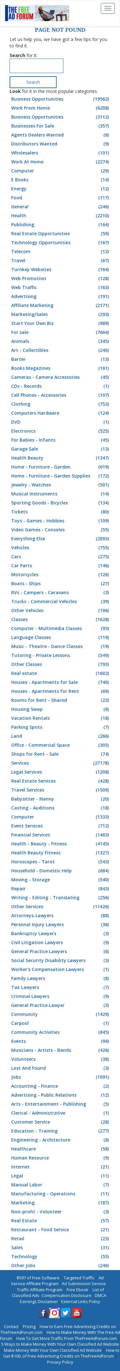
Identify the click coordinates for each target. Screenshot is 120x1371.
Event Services (60, 825)
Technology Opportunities (60, 242)
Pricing (29, 1326)
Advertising (60, 296)
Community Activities (60, 1032)
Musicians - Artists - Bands (60, 1050)
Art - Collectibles (60, 350)
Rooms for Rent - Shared (60, 700)
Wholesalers (60, 152)
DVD (60, 422)
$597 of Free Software (38, 1278)
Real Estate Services (60, 781)
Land (60, 736)
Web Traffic (60, 287)
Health (60, 215)
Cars (60, 556)
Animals (60, 341)
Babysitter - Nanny (60, 798)
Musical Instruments (60, 493)
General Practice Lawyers (60, 951)
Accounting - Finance (60, 1086)
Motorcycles (60, 574)
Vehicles (60, 547)
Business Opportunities (60, 99)
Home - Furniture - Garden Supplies (60, 475)
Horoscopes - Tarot (60, 861)
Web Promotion (60, 278)
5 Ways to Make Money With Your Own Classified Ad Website (60, 1344)
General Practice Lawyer (60, 1005)
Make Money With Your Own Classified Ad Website (53, 1350)
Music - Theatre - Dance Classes (60, 646)
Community (60, 1014)
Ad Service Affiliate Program (57, 1281)
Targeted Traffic (79, 1278)
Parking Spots (60, 727)
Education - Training (60, 1130)
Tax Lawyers (60, 987)
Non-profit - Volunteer (60, 1211)
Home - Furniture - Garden (60, 466)
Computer (60, 170)
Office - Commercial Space (60, 745)
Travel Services (60, 789)
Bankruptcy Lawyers (60, 933)
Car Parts (60, 565)
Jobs (60, 1077)
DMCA (100, 1295)
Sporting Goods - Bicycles (60, 502)
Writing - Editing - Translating (60, 897)
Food (60, 197)
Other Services (60, 906)
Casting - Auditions (60, 807)
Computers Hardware (60, 413)
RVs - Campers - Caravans (60, 592)
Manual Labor (60, 1184)
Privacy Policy (60, 1362)
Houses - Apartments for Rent (60, 691)
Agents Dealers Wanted (60, 134)
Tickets (60, 511)
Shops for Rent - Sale (60, 754)
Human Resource (60, 1157)
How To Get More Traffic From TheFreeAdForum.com (66, 1338)
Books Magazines (60, 368)
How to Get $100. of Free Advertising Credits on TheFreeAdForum (61, 1353)
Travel (60, 260)
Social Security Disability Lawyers (60, 960)
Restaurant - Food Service (60, 1229)
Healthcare (60, 1148)
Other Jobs (60, 1265)
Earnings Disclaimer (39, 1301)
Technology (60, 1256)
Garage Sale (60, 449)
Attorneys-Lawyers (60, 915)
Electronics (60, 431)
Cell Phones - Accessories (60, 395)
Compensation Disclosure (67, 1295)
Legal (60, 1175)
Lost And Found (60, 1068)
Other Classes (60, 664)
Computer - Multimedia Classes (60, 628)
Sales (60, 1247)
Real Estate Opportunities (60, 233)
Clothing (60, 404)
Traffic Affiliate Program (39, 1289)
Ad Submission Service (84, 1283)
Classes (60, 619)
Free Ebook (77, 1289)
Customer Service (60, 1122)
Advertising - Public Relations (60, 1095)
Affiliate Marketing (60, 305)
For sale (60, 332)
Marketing (60, 1202)
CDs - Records (60, 386)
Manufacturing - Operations (60, 1193)
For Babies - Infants (60, 440)
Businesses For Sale (60, 125)
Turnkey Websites (60, 269)
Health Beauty (60, 457)
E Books (60, 179)
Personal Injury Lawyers (60, 924)
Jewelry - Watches (60, 484)
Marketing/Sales (60, 314)
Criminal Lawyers (60, 996)
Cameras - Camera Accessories (60, 377)
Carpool (60, 1023)
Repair (60, 888)
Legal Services (60, 772)
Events (60, 1041)
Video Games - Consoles (60, 529)
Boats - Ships (60, 583)
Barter (60, 359)
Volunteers (60, 1059)
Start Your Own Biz (60, 323)
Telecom (60, 251)
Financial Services (60, 834)
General (60, 206)
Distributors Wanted (60, 143)
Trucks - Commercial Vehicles (60, 601)
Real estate (60, 673)
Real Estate (60, 1220)
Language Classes (60, 637)
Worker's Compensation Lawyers (60, 969)
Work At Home (60, 161)
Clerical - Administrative (60, 1113)
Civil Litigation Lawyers (60, 942)
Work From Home (60, 108)
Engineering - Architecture (60, 1139)
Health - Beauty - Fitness (60, 843)
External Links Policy (80, 1301)
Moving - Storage (60, 879)
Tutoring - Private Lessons (60, 655)
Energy (60, 188)
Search (33, 82)
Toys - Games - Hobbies (60, 520)
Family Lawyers (60, 978)
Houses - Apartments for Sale (60, 682)
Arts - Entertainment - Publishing (60, 1104)
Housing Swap (60, 709)
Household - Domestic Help (60, 870)
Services (60, 763)
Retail (60, 1238)
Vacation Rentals (60, 718)
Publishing (60, 224)
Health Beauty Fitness (60, 852)
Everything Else (60, 538)
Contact (11, 1326)
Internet (60, 1166)
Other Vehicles (60, 610)
